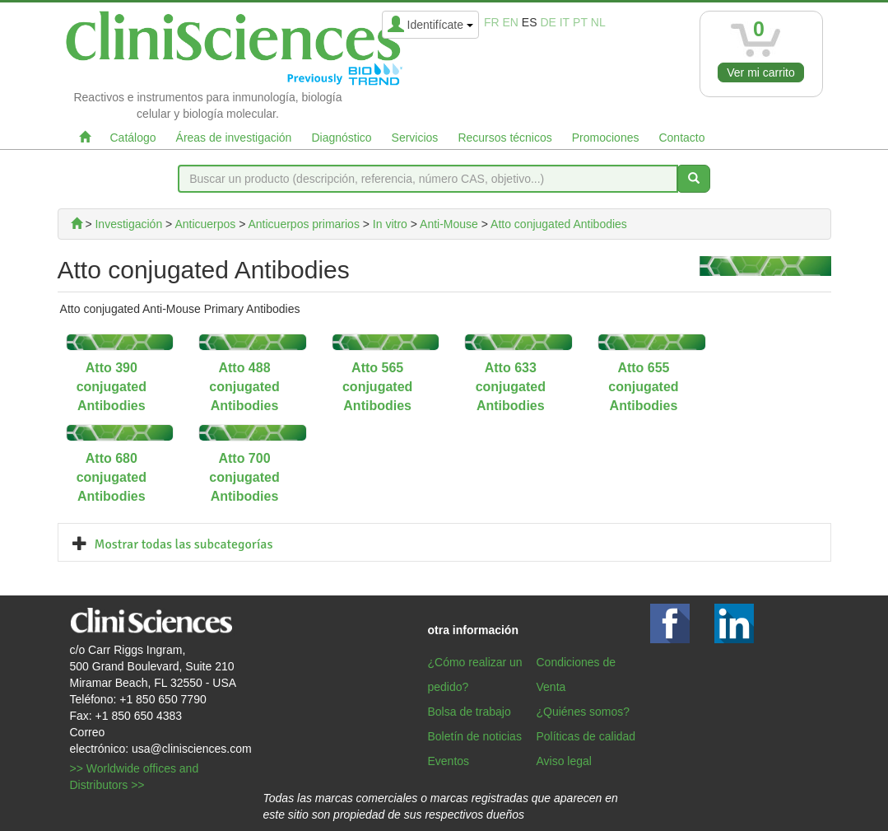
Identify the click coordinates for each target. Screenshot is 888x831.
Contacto (681, 137)
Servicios (415, 137)
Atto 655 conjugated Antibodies (643, 387)
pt (580, 22)
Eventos (449, 761)
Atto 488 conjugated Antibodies (244, 387)
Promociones (605, 137)
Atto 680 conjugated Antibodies (111, 477)
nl (598, 22)
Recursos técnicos (504, 137)
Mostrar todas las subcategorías (184, 544)
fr (492, 22)
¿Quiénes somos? (583, 711)
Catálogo (133, 137)
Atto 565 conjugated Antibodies (377, 387)
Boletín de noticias (475, 736)
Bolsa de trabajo (469, 711)
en (510, 22)
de (548, 22)
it (565, 22)
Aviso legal (564, 761)
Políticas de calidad (586, 736)
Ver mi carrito (760, 72)
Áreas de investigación (234, 137)
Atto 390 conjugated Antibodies (111, 387)
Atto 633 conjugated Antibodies (511, 387)
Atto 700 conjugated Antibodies (244, 477)
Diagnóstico (341, 137)
